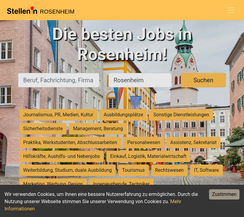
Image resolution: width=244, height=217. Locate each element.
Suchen (203, 80)
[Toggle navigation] (230, 10)
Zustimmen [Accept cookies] (224, 194)
